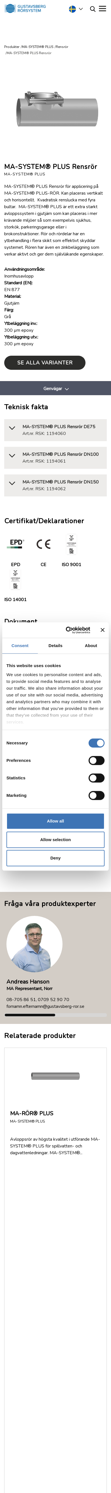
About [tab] (91, 645)
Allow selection (55, 839)
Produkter (11, 47)
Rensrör (62, 47)
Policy (17, 1253)
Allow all (55, 821)
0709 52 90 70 (53, 1000)
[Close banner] (103, 630)
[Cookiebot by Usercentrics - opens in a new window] (67, 630)
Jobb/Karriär (22, 1246)
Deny (55, 858)
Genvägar (52, 389)
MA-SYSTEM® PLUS (37, 47)
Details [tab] (55, 645)
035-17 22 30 (49, 1330)
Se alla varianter (45, 362)
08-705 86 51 (21, 1000)
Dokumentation (26, 1225)
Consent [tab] (20, 645)
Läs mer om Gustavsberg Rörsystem (47, 1423)
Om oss (18, 1219)
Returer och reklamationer (36, 1232)
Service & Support (42, 1311)
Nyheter (19, 1239)
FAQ (15, 1212)
